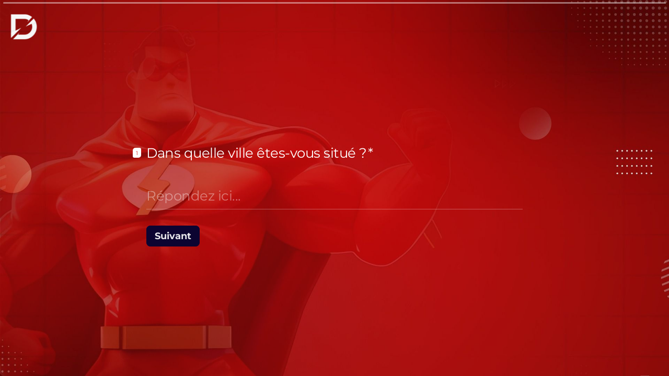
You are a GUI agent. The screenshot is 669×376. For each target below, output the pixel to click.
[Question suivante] (554, 351)
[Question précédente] (536, 351)
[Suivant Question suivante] (173, 236)
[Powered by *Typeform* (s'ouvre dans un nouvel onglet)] (609, 351)
